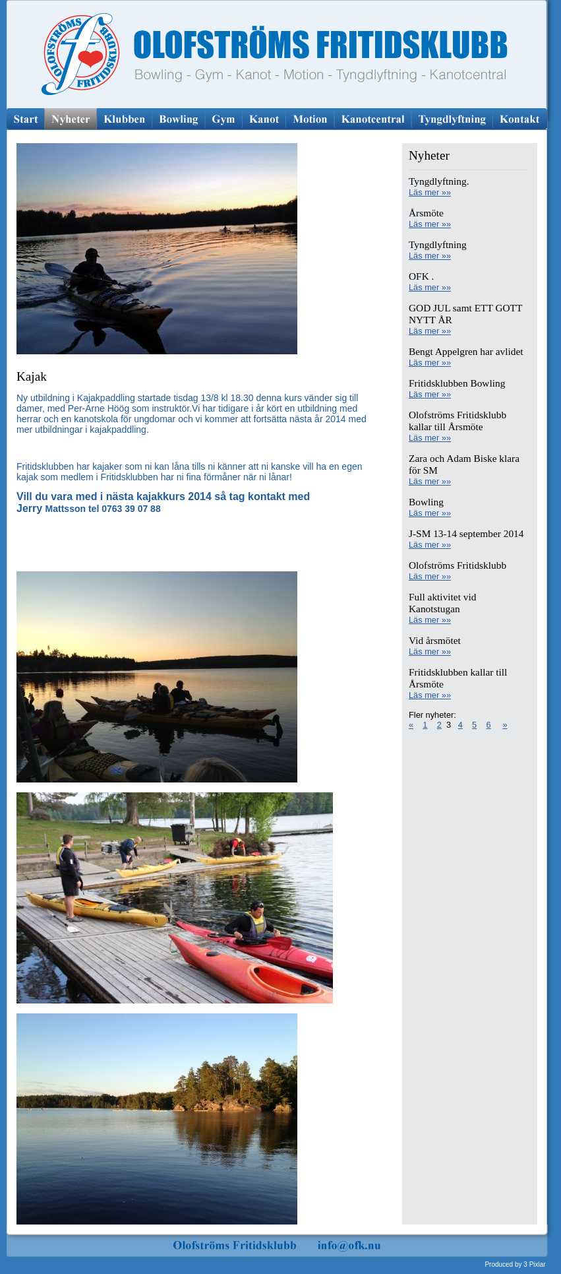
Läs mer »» (430, 192)
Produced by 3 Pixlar (515, 1264)
